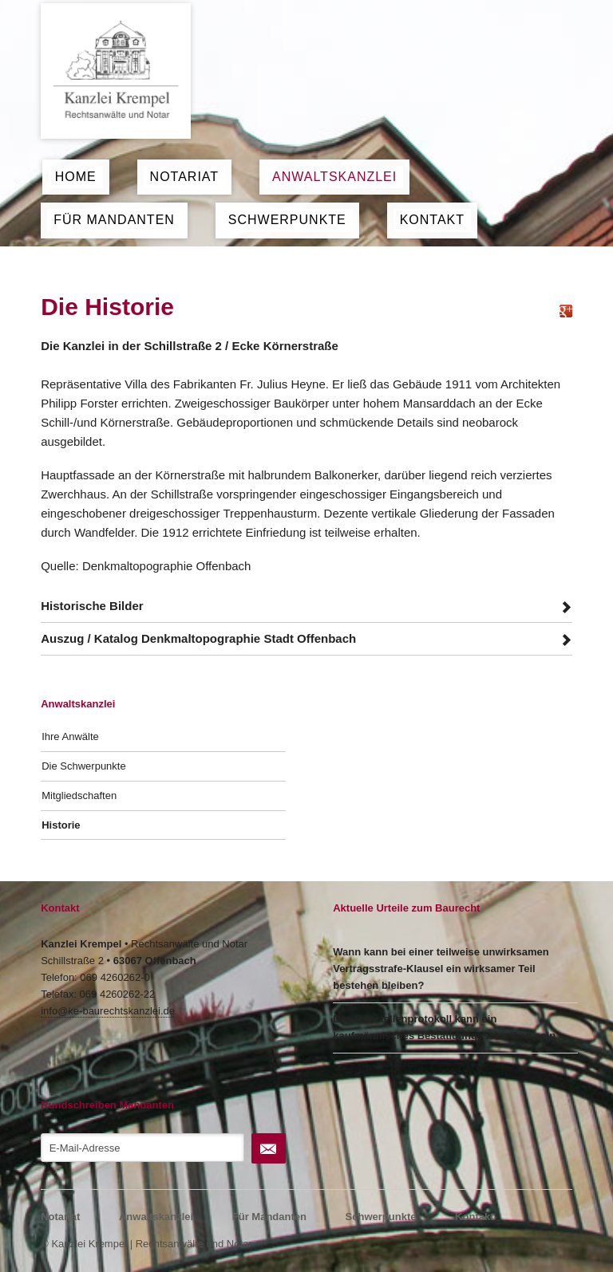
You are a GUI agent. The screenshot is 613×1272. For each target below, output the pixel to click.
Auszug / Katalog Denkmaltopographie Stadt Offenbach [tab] (198, 638)
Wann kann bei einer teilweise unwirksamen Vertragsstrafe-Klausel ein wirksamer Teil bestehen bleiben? (440, 968)
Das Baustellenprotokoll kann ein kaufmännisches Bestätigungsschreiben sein (444, 1027)
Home (76, 176)
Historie (61, 825)
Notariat (184, 176)
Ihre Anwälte (70, 736)
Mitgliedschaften (79, 795)
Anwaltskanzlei (334, 176)
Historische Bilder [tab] (92, 605)
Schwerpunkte (287, 219)
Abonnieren (269, 1148)
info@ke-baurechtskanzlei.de (108, 1011)
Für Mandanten (114, 219)
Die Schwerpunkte (84, 766)
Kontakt (432, 219)
